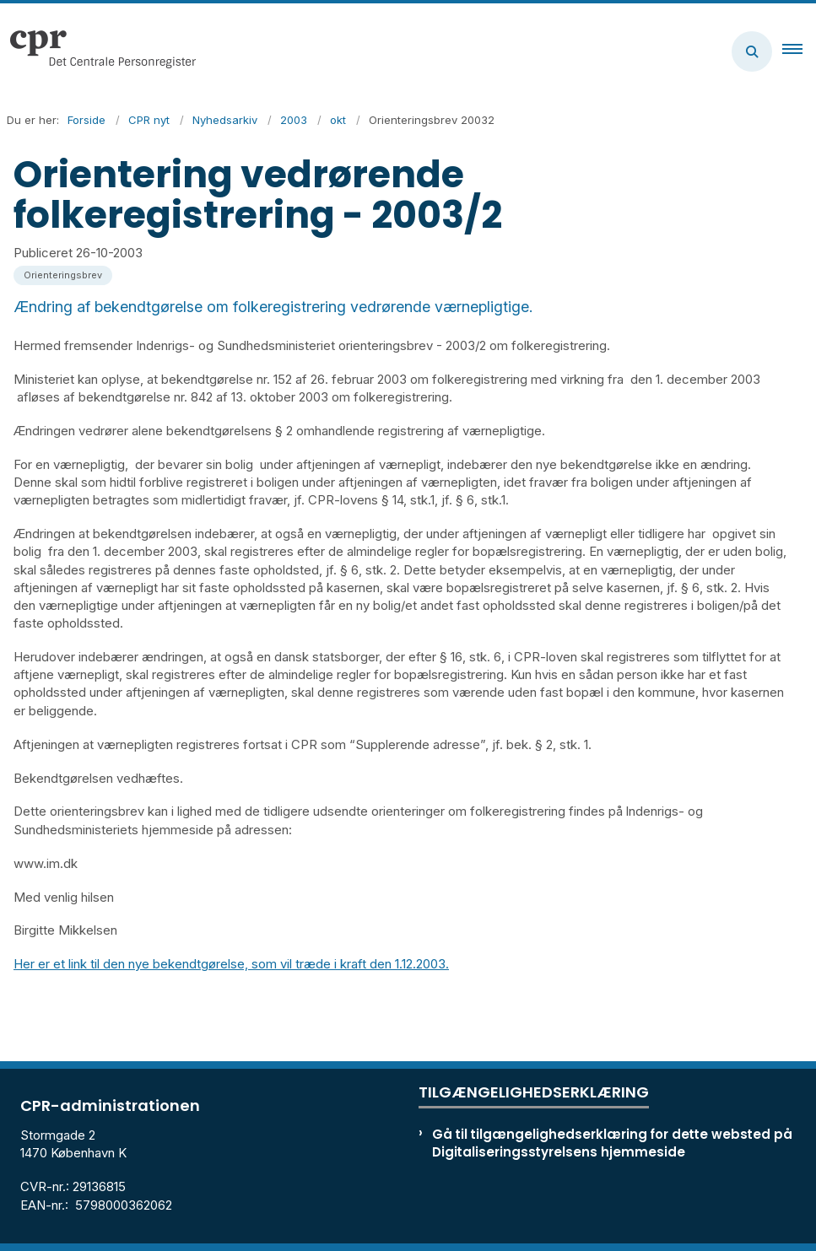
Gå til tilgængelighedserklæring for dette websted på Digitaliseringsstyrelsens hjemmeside (612, 1143)
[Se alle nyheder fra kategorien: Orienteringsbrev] (65, 274)
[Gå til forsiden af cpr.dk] (98, 51)
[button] (799, 51)
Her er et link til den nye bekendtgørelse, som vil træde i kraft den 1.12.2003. (231, 964)
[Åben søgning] (752, 51)
